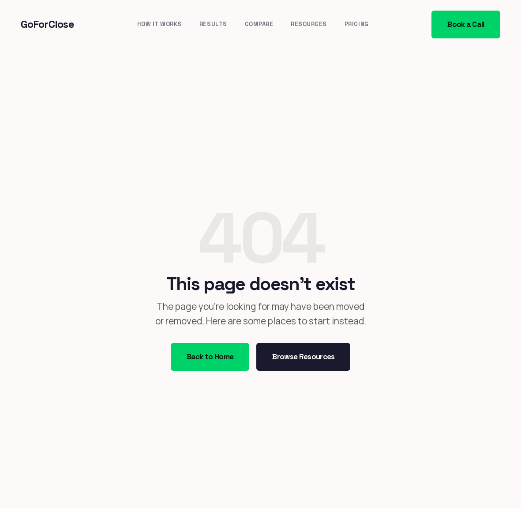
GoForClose (47, 24)
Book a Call (465, 24)
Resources (309, 24)
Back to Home (210, 356)
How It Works (159, 24)
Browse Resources (303, 356)
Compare (259, 24)
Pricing (357, 24)
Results (213, 24)
